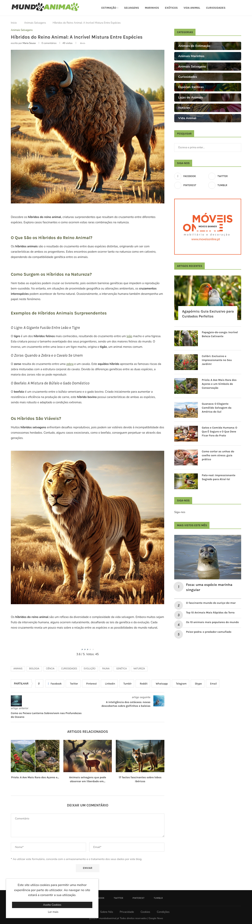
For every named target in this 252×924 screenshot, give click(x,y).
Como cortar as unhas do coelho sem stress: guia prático (218, 455)
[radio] (82, 647)
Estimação (108, 7)
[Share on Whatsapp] (161, 683)
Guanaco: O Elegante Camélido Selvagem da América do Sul (216, 407)
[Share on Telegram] (180, 683)
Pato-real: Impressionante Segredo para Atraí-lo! (218, 477)
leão (129, 336)
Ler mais (53, 912)
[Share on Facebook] (54, 683)
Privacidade (127, 912)
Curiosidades (215, 7)
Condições (163, 912)
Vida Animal (192, 7)
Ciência (50, 668)
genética (121, 668)
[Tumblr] (224, 185)
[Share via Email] (212, 683)
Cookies (145, 912)
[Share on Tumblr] (126, 683)
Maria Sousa (29, 43)
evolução (89, 668)
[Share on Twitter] (73, 683)
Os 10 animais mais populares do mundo (212, 622)
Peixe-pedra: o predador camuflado (208, 632)
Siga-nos (179, 512)
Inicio (14, 23)
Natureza (139, 668)
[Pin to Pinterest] (90, 683)
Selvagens (131, 7)
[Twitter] (224, 176)
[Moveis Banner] (207, 226)
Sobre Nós (106, 912)
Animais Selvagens (35, 23)
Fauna (106, 668)
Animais (17, 668)
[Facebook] (190, 176)
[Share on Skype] (197, 683)
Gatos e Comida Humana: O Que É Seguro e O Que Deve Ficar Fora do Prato (219, 431)
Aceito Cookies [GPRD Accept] (52, 905)
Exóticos (171, 7)
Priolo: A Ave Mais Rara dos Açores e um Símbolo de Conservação (219, 383)
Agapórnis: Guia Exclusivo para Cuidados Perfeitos (208, 313)
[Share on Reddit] (143, 683)
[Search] (239, 8)
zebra (70, 364)
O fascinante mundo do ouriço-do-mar (211, 603)
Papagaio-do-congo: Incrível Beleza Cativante (220, 334)
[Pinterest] (190, 185)
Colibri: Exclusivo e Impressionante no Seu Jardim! (217, 360)
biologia (34, 668)
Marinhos (152, 7)
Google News (156, 918)
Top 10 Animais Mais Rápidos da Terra (210, 612)
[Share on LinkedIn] (109, 683)
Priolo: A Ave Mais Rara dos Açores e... (35, 777)
